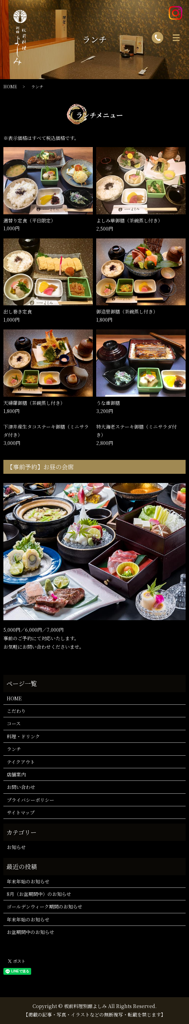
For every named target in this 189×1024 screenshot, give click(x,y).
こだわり (16, 710)
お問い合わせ (21, 787)
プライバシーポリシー (30, 799)
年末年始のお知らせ (28, 881)
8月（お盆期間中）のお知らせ (39, 894)
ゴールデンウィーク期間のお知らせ (44, 906)
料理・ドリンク (23, 736)
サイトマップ (21, 812)
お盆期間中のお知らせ (30, 932)
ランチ (14, 748)
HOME (10, 86)
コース (14, 723)
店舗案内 (16, 774)
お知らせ (16, 847)
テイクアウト (21, 761)
